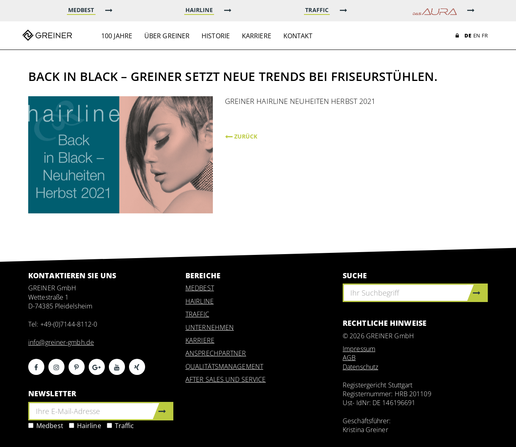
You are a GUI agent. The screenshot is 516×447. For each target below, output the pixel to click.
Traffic (120, 425)
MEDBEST (199, 288)
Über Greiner (166, 35)
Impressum (359, 348)
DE (467, 35)
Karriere (256, 35)
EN (476, 35)
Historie (216, 35)
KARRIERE (199, 340)
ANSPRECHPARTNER (215, 353)
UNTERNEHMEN (209, 327)
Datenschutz (360, 366)
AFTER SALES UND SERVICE (225, 379)
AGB (349, 357)
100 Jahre (116, 35)
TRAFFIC (197, 314)
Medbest (45, 425)
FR (485, 35)
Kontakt (298, 35)
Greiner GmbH (47, 35)
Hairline (85, 425)
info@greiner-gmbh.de (61, 342)
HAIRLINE (199, 301)
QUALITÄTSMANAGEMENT (224, 366)
